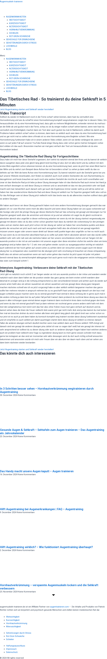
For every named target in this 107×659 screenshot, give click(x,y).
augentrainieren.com (59, 606)
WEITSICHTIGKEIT (17, 20)
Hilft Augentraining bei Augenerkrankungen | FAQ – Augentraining (41, 509)
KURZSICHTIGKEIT (17, 23)
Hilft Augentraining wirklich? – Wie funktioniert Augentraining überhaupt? (46, 547)
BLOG (8, 49)
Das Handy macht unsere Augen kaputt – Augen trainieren (37, 471)
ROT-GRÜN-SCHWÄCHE (19, 36)
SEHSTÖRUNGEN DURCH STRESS (21, 43)
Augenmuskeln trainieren (11, 1)
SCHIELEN (13, 33)
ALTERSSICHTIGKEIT (18, 26)
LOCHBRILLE (11, 46)
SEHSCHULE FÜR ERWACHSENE (20, 39)
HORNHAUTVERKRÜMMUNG (22, 29)
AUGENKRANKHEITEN (16, 16)
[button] (53, 55)
